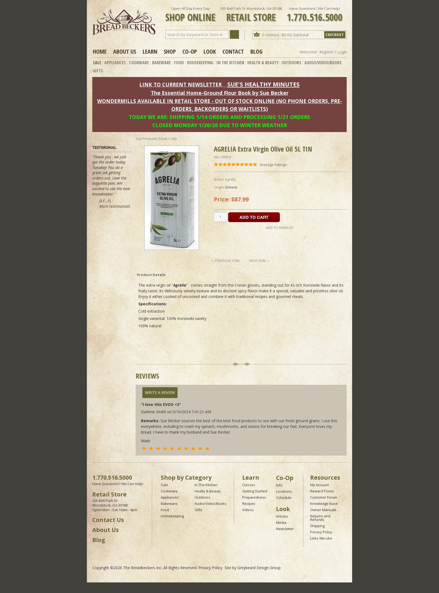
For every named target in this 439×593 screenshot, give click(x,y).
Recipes (248, 503)
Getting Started (254, 491)
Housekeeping (200, 63)
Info (279, 485)
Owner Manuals (323, 509)
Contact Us (108, 520)
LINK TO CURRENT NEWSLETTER (180, 84)
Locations (284, 491)
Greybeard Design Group (259, 567)
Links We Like (321, 538)
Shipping (317, 525)
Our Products (146, 138)
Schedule (283, 497)
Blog (256, 51)
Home (100, 51)
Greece (231, 187)
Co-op (189, 51)
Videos (248, 509)
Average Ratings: (273, 164)
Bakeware (161, 63)
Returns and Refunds (320, 518)
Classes (248, 484)
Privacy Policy (321, 532)
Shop (170, 51)
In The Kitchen (230, 63)
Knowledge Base (324, 503)
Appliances (115, 63)
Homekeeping (172, 516)
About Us (124, 51)
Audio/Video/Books (323, 63)
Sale (97, 63)
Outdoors (291, 63)
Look (210, 51)
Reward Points (322, 491)
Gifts (98, 71)
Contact (233, 51)
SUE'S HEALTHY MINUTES (263, 84)
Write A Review (160, 392)
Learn (150, 51)
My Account (319, 484)
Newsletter (285, 528)
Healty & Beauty (208, 491)
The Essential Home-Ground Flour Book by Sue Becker (220, 92)
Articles (282, 516)
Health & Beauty (263, 63)
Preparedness (254, 497)
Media (281, 522)
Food (179, 63)
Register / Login (333, 52)
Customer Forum (323, 497)
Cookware (139, 63)
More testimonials (114, 206)
